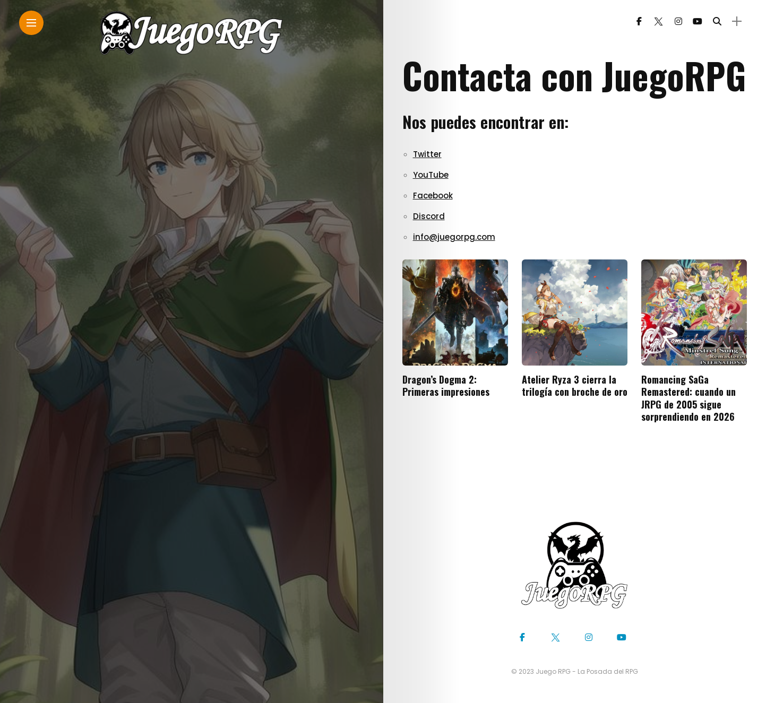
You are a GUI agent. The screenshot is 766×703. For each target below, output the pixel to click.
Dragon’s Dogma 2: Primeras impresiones (445, 385)
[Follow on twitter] (658, 21)
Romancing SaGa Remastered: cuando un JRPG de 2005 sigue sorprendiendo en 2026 (688, 397)
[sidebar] (737, 21)
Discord (429, 216)
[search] (717, 21)
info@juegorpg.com (454, 236)
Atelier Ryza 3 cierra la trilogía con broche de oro (574, 385)
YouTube (431, 174)
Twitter (427, 154)
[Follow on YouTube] (697, 21)
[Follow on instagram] (678, 21)
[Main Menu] (31, 23)
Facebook (433, 195)
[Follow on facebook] (639, 21)
